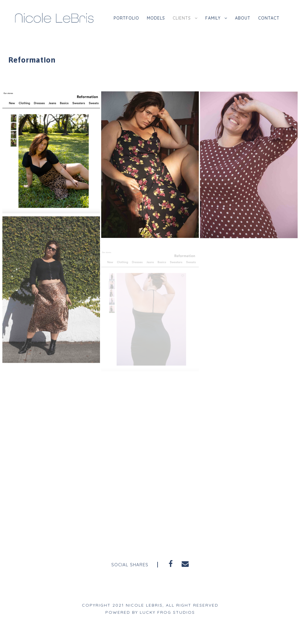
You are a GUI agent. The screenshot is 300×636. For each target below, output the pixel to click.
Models (151, 18)
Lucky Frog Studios (167, 612)
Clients (179, 18)
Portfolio (121, 18)
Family (211, 18)
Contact (269, 18)
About (242, 18)
